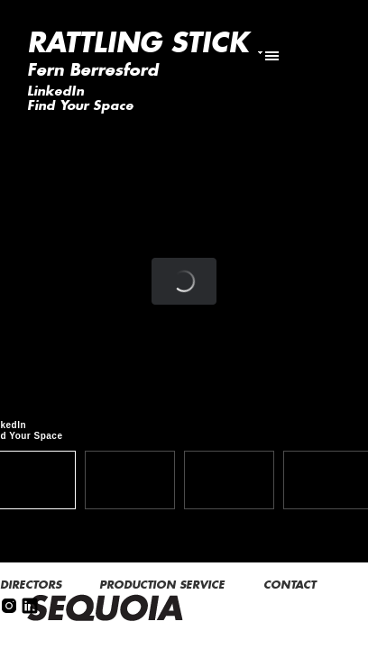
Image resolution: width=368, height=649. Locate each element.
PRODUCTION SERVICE (163, 585)
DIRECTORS (32, 585)
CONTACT (291, 585)
